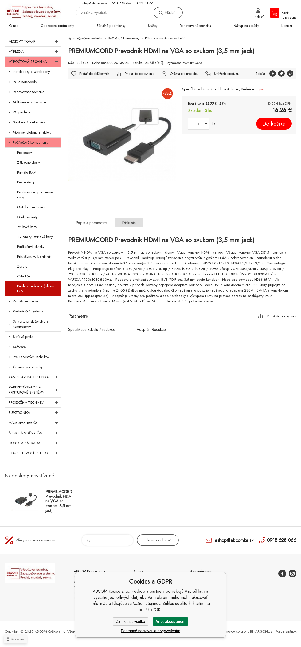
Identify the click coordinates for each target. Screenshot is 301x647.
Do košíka (273, 124)
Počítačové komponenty (30, 142)
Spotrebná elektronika (29, 122)
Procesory (25, 152)
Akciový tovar (35, 41)
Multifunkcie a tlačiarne (29, 102)
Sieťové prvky (23, 336)
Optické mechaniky (31, 207)
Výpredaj (35, 51)
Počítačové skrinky (30, 246)
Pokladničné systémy (28, 311)
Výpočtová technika (35, 62)
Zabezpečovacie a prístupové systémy (35, 389)
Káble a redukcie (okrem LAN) (35, 289)
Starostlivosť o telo (35, 453)
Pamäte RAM (26, 172)
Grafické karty (27, 217)
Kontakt (286, 25)
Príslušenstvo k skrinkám (34, 256)
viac (262, 89)
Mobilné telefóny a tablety (32, 132)
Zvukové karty (27, 226)
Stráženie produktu (226, 73)
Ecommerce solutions (233, 631)
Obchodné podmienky (57, 25)
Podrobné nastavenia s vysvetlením (150, 631)
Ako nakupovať (201, 571)
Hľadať (169, 12)
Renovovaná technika (195, 25)
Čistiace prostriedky (28, 367)
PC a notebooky (25, 81)
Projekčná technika (35, 402)
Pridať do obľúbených (94, 73)
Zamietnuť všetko (130, 621)
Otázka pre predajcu (184, 73)
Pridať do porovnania (139, 73)
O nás (13, 25)
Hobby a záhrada (35, 443)
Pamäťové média (25, 301)
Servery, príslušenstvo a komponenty (31, 324)
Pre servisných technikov (31, 356)
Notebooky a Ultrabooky (31, 71)
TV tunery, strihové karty (35, 236)
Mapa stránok (286, 631)
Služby (153, 25)
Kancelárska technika (35, 377)
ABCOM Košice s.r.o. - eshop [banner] (33, 11)
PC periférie (22, 112)
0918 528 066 (122, 3)
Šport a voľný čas (35, 433)
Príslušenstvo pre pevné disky (35, 194)
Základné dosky (29, 162)
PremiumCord (192, 62)
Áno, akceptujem (170, 621)
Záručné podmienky (111, 25)
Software (19, 346)
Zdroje (22, 266)
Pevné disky (26, 182)
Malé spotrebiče (35, 423)
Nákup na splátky (246, 25)
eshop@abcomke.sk (94, 3)
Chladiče (23, 276)
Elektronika (35, 413)
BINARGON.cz (261, 631)
